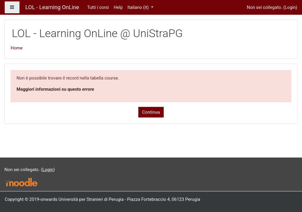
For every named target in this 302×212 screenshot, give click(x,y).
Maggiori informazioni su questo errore (55, 89)
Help (118, 7)
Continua (151, 112)
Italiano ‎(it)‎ (138, 7)
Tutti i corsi (98, 7)
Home (16, 48)
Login (290, 7)
